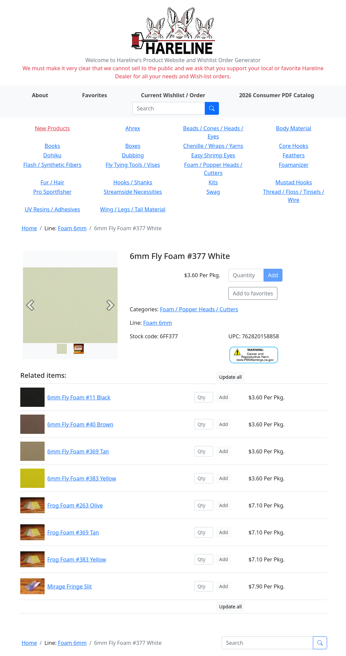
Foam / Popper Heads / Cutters (199, 309)
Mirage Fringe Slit (69, 586)
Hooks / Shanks (132, 182)
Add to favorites (253, 293)
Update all (230, 377)
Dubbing (133, 155)
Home (29, 228)
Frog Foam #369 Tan (73, 532)
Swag (213, 191)
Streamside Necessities (133, 191)
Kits (213, 182)
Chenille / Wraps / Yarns (213, 146)
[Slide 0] (62, 349)
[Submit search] (212, 108)
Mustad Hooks (293, 182)
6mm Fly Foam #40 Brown (80, 424)
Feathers (293, 155)
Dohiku (52, 155)
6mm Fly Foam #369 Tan (78, 451)
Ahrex (132, 128)
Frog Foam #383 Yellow (76, 559)
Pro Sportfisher (52, 191)
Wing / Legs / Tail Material (132, 209)
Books (52, 146)
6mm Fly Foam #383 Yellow (81, 478)
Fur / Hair (53, 182)
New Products (52, 128)
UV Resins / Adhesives (52, 209)
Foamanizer (293, 164)
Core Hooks (293, 146)
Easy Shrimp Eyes (213, 155)
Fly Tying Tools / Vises (133, 164)
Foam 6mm (72, 228)
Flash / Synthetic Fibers (52, 164)
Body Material (293, 128)
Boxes (133, 146)
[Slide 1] (79, 349)
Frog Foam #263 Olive (75, 505)
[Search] (168, 108)
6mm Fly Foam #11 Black (78, 397)
